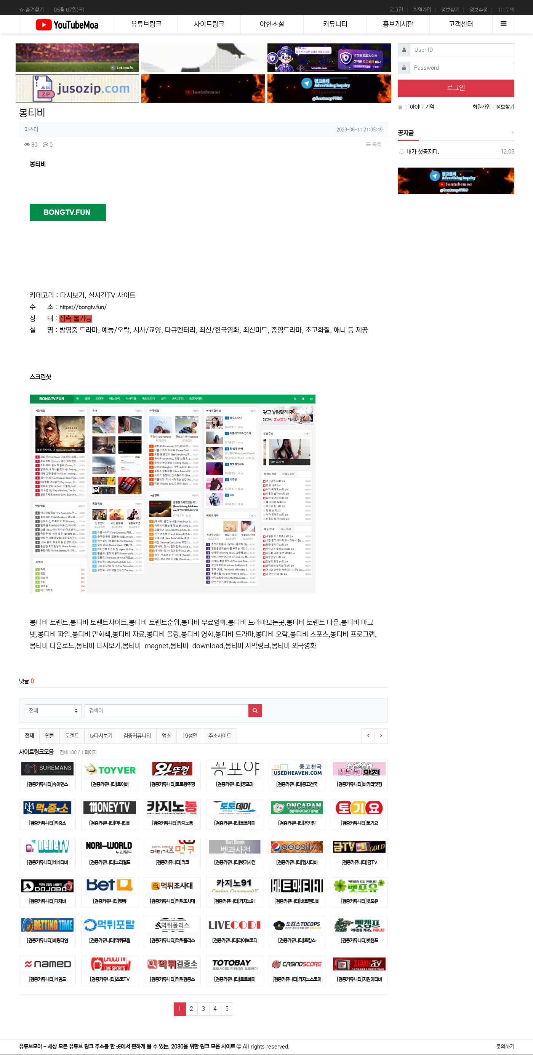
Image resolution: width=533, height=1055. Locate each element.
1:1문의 (506, 10)
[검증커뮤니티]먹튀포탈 (109, 940)
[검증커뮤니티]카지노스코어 (296, 979)
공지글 (406, 132)
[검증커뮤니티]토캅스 (296, 940)
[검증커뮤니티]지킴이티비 (359, 979)
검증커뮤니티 (137, 736)
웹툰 (49, 736)
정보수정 (478, 10)
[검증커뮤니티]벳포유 (359, 901)
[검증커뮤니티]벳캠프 (359, 940)
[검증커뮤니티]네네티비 (47, 862)
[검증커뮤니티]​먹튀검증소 (172, 979)
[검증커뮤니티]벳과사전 (234, 862)
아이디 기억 (422, 107)
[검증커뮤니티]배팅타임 (47, 940)
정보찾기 (450, 10)
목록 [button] (373, 145)
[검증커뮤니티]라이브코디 (234, 940)
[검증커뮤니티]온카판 (296, 823)
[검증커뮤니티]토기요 (359, 823)
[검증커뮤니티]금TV (359, 862)
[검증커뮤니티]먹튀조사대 (172, 901)
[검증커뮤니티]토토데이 (234, 823)
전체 (29, 736)
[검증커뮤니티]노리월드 (109, 862)
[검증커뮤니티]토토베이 (234, 979)
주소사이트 (219, 736)
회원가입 (422, 10)
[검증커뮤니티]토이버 (109, 784)
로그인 (396, 10)
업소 (166, 736)
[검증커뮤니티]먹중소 (47, 823)
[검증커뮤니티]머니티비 (109, 823)
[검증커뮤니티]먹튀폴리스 (172, 940)
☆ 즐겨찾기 (31, 10)
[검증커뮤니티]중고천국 (296, 784)
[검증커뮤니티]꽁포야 (234, 784)
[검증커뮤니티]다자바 (47, 901)
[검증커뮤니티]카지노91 (234, 901)
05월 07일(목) (69, 10)
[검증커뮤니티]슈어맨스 (47, 784)
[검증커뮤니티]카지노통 (172, 823)
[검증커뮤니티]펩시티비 (296, 862)
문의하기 (505, 1047)
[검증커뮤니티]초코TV (110, 979)
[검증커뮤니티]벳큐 (109, 901)
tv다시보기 (101, 736)
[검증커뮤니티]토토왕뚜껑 (172, 784)
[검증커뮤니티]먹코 (172, 862)
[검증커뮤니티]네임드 (47, 979)
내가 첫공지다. (418, 152)
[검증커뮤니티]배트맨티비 (296, 901)
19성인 (189, 736)
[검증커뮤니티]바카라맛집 (359, 784)
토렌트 (72, 736)
